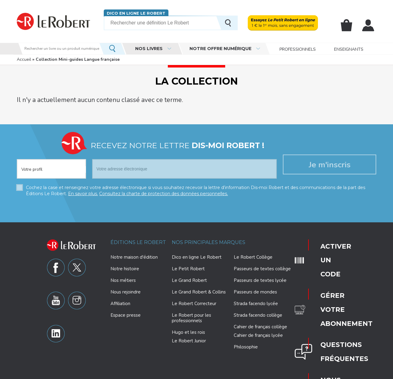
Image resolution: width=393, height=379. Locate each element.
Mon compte (369, 25)
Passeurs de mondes (255, 290)
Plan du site (284, 373)
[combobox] (51, 163)
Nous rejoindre (125, 290)
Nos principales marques (208, 240)
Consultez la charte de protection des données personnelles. (163, 191)
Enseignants (348, 49)
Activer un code (325, 242)
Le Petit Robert (188, 267)
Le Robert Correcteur (194, 301)
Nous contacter (326, 297)
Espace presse (125, 313)
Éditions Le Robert (138, 240)
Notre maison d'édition (134, 255)
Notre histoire (124, 267)
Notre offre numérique (220, 48)
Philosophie (246, 345)
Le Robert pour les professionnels (191, 316)
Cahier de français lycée (258, 333)
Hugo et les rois (188, 330)
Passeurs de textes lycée (260, 278)
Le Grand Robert (189, 278)
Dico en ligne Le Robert (133, 13)
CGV (317, 373)
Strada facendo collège (258, 313)
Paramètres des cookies (211, 373)
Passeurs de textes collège (262, 267)
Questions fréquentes (327, 279)
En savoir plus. (83, 191)
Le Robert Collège (253, 255)
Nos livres (149, 48)
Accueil (24, 59)
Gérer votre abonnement (328, 260)
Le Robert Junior (189, 339)
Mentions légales (253, 373)
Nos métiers (123, 278)
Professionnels (297, 49)
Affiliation (120, 301)
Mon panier (350, 25)
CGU (303, 373)
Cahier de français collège (260, 325)
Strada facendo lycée (256, 301)
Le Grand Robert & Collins (199, 290)
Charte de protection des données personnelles (142, 373)
